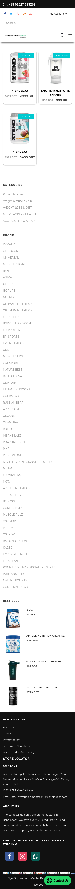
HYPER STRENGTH (15, 554)
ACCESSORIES (12, 409)
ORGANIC (9, 415)
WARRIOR (9, 521)
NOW (6, 481)
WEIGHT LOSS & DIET (17, 207)
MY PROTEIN (11, 330)
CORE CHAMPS (13, 508)
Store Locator (16, 758)
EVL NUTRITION (14, 343)
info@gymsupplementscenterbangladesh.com (39, 796)
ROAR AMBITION (14, 442)
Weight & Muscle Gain (17, 201)
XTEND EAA (20, 151)
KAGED (7, 547)
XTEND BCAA (20, 90)
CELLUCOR (10, 251)
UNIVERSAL (11, 257)
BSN (6, 270)
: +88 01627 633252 (19, 4)
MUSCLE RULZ (13, 514)
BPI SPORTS (11, 336)
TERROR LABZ (12, 494)
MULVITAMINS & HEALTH (19, 214)
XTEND (8, 284)
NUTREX (9, 297)
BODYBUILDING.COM (17, 323)
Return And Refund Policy (18, 752)
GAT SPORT (11, 363)
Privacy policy (11, 739)
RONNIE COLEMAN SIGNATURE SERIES (29, 567)
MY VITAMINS (12, 475)
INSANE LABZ (12, 435)
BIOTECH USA (12, 376)
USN (6, 349)
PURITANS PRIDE (14, 573)
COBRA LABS (11, 396)
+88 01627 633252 (22, 789)
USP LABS (10, 382)
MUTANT (9, 468)
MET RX (8, 527)
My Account (58, 13)
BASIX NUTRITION (15, 541)
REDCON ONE (12, 455)
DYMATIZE (10, 244)
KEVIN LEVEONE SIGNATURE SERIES (28, 461)
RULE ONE (10, 429)
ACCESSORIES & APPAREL (20, 220)
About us (8, 727)
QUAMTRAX (11, 422)
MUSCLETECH (12, 316)
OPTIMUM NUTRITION (18, 310)
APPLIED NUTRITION (17, 488)
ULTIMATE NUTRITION (18, 303)
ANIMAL (8, 277)
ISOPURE (9, 290)
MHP (6, 448)
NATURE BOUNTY (15, 580)
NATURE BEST (12, 369)
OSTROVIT (10, 534)
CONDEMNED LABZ (16, 587)
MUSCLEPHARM (14, 264)
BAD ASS (9, 501)
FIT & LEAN (10, 560)
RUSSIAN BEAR (13, 402)
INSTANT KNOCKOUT (17, 389)
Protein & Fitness (14, 194)
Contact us (9, 733)
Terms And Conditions (16, 746)
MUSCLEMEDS (13, 356)
